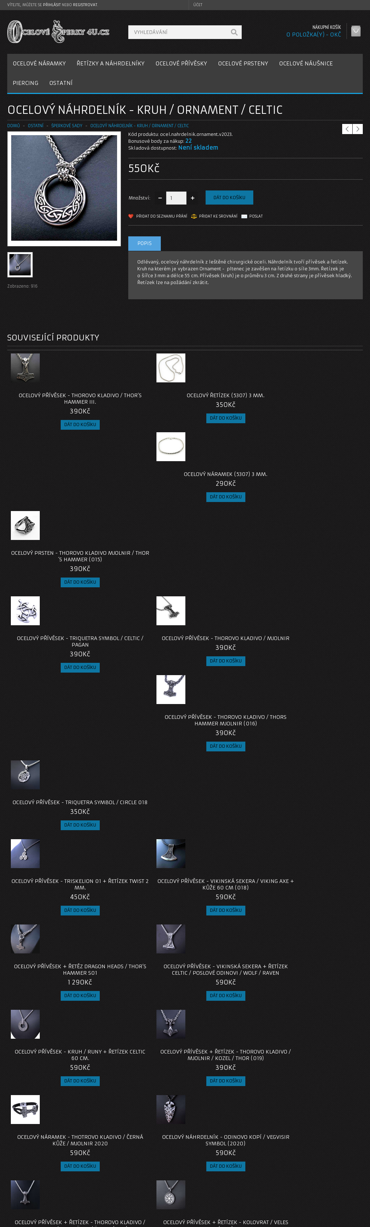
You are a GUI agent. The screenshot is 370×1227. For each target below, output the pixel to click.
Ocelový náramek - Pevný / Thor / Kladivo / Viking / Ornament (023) (229, 959)
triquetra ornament (126, 1120)
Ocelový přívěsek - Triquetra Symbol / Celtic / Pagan (52, 490)
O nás (19, 1172)
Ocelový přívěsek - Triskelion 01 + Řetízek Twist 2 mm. (52, 585)
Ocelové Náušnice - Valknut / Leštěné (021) (229, 772)
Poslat (256, 216)
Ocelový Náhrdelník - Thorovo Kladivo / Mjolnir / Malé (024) (318, 959)
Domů (13, 125)
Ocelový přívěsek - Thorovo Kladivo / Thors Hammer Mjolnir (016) (229, 493)
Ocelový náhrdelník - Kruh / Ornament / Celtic (139, 125)
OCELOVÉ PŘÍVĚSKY (181, 63)
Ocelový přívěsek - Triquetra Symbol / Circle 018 (318, 490)
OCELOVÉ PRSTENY (243, 63)
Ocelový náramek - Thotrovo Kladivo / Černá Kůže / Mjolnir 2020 (229, 684)
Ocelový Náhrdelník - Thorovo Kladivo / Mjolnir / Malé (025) (141, 1057)
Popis (144, 243)
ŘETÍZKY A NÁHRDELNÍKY (111, 63)
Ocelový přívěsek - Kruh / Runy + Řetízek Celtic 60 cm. (51, 680)
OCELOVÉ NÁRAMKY (39, 63)
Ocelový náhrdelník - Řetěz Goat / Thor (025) (230, 1054)
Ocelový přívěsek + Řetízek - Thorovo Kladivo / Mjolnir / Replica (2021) (318, 867)
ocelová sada (24, 1120)
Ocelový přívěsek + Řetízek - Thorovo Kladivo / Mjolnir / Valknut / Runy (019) (318, 775)
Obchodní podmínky (35, 1189)
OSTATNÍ (61, 83)
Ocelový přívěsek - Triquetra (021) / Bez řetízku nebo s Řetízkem (229, 867)
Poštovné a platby (33, 1181)
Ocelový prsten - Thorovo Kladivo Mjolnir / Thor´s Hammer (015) (318, 402)
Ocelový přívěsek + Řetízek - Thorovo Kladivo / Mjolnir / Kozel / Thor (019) (141, 684)
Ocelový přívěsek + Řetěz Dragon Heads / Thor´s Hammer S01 (229, 585)
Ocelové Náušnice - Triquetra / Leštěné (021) (140, 864)
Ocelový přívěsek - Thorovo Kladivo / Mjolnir (140, 490)
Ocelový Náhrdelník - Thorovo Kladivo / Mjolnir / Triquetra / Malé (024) (52, 1057)
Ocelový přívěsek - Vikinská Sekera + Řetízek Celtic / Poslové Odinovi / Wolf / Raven (318, 589)
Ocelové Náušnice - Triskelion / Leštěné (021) (52, 864)
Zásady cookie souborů (39, 1198)
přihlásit (52, 5)
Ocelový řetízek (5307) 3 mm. (141, 395)
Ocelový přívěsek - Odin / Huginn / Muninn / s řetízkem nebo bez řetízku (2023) (140, 962)
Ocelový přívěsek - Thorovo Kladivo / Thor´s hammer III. (52, 398)
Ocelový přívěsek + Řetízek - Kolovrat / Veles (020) (141, 772)
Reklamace (147, 1181)
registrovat (85, 5)
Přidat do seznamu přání (161, 216)
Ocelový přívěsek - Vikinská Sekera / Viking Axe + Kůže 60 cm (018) (140, 585)
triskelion (88, 1120)
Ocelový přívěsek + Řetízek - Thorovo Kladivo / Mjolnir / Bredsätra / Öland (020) (52, 775)
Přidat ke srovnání (218, 216)
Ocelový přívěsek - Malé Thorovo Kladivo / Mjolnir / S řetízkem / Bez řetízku (52, 959)
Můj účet (265, 1172)
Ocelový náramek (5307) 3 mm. (229, 398)
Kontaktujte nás (152, 1172)
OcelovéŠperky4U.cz (35, 1220)
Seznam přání (270, 1189)
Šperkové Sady (66, 125)
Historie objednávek (278, 1181)
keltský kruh (58, 1120)
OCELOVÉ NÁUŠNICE (306, 63)
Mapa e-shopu (150, 1189)
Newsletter (267, 1198)
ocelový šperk (169, 1120)
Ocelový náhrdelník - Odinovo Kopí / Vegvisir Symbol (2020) (318, 684)
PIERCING (25, 83)
